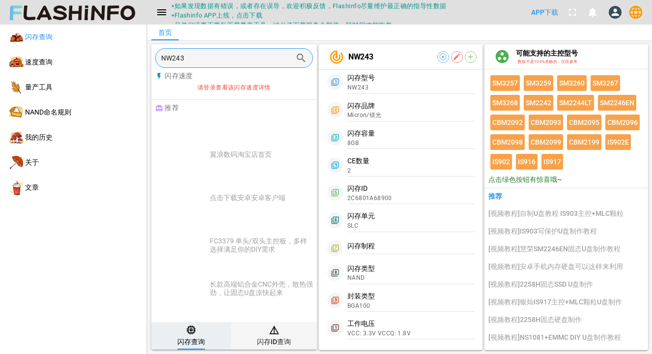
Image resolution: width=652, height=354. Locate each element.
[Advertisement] (258, 129)
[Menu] (161, 12)
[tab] (191, 336)
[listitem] (73, 37)
